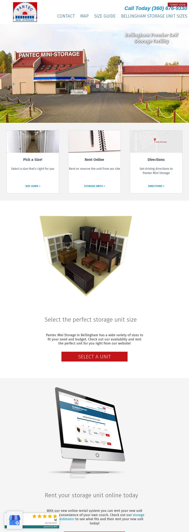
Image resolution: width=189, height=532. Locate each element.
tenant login (177, 4)
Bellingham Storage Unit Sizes (154, 16)
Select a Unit (94, 357)
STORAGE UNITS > (94, 186)
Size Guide (105, 16)
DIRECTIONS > (156, 186)
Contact (66, 16)
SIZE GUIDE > (32, 186)
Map (84, 16)
